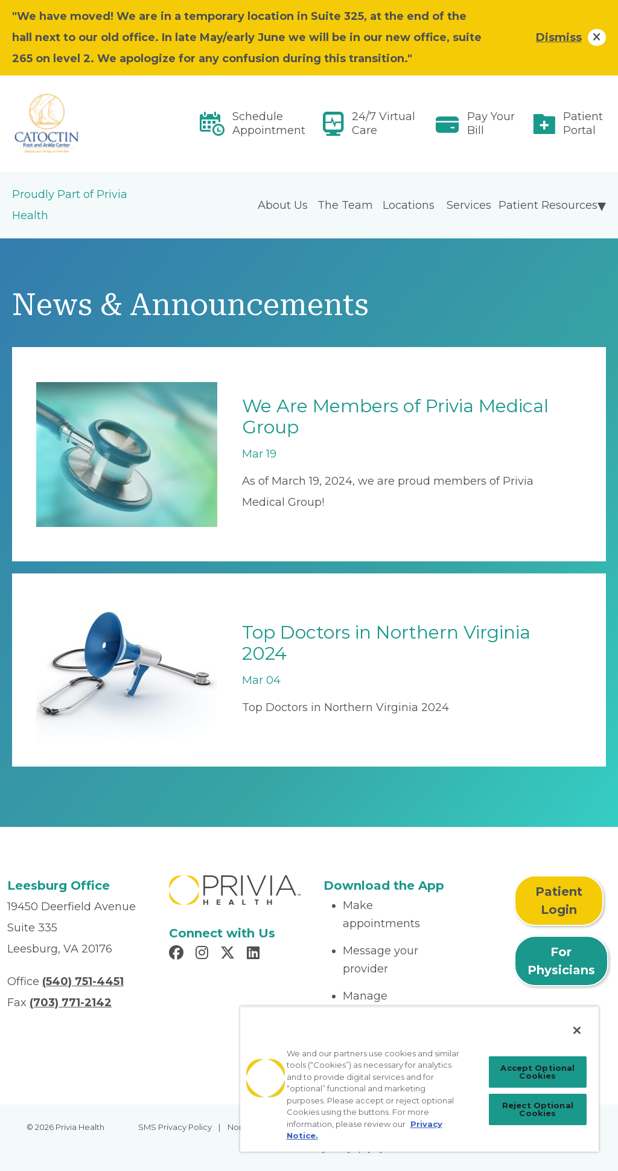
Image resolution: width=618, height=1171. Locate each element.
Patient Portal (583, 123)
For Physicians (561, 961)
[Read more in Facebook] (178, 954)
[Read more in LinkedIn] (255, 954)
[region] (419, 1079)
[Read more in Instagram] (204, 954)
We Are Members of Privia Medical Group (395, 416)
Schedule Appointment (268, 123)
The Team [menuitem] (345, 205)
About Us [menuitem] (283, 205)
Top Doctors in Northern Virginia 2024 (386, 643)
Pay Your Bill (491, 123)
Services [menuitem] (469, 205)
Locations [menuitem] (409, 205)
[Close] (577, 1030)
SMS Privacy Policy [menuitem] (175, 1127)
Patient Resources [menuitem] (548, 205)
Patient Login (558, 900)
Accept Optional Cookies (537, 1071)
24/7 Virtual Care (383, 123)
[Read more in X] (229, 954)
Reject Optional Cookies (537, 1109)
